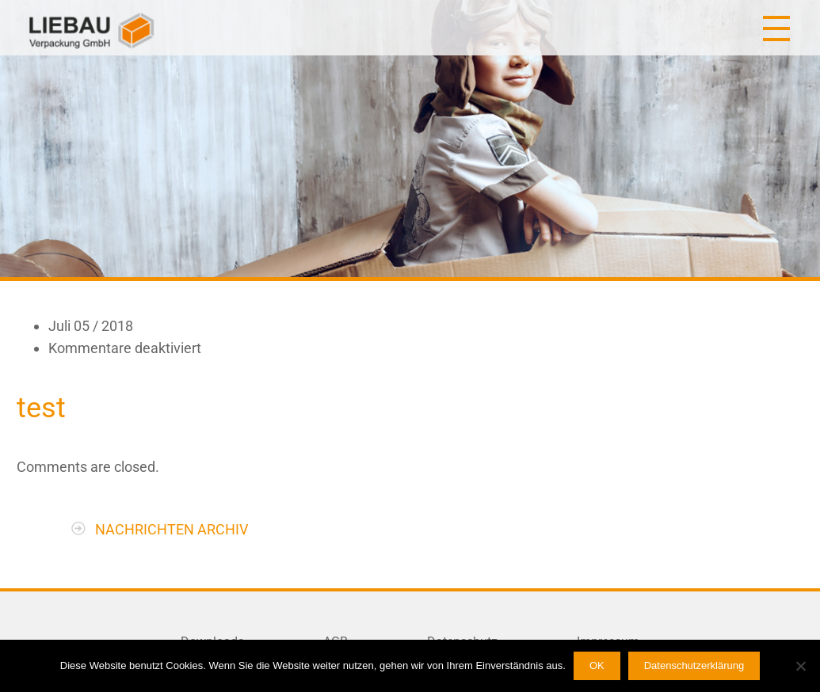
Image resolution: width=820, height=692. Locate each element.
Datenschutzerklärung (694, 665)
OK (597, 665)
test (41, 407)
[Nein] (800, 666)
